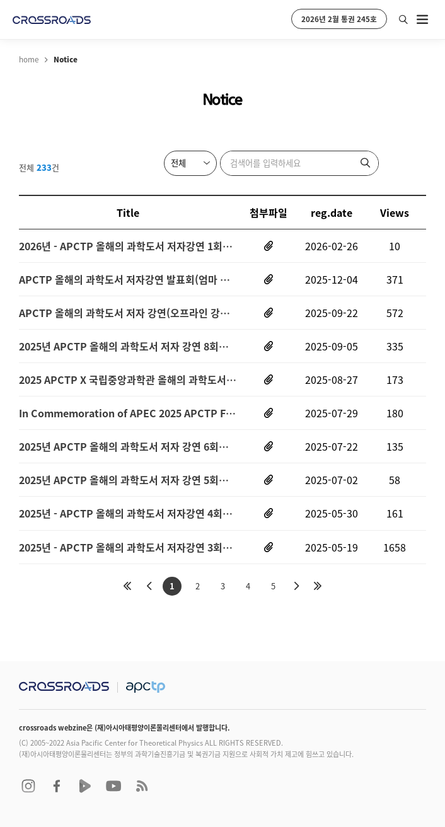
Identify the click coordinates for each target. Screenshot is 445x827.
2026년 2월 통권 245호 (339, 19)
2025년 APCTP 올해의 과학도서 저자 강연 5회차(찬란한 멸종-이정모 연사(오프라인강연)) (128, 480)
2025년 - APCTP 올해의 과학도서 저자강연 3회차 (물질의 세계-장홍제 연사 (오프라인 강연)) (128, 547)
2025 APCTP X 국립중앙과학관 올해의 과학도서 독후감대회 (128, 379)
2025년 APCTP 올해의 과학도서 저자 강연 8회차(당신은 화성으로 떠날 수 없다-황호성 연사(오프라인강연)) (128, 346)
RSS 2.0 (141, 786)
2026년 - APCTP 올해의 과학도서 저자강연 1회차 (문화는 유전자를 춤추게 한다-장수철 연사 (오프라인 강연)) (128, 246)
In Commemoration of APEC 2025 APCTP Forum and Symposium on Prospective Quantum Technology (128, 413)
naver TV (85, 786)
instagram (28, 786)
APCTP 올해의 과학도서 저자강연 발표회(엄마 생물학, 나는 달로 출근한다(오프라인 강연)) (128, 279)
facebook (56, 786)
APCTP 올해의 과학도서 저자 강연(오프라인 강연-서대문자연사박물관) (128, 313)
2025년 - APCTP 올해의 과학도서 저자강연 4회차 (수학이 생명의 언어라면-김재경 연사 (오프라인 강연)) (128, 514)
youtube (113, 786)
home (28, 59)
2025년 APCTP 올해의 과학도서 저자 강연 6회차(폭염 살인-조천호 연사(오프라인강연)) (128, 446)
